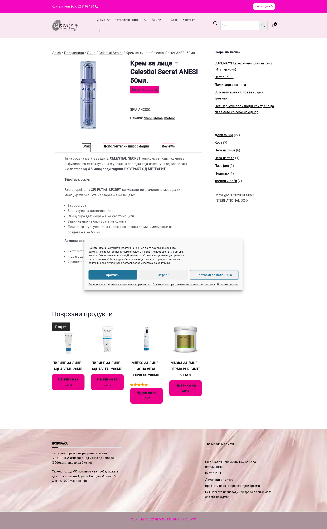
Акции (158, 20)
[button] (108, 20)
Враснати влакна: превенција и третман (239, 95)
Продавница (74, 53)
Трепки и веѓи (226, 181)
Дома (103, 20)
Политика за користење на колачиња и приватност (119, 284)
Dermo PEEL (224, 77)
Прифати (112, 275)
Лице (91, 53)
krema (158, 118)
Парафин (222, 166)
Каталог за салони (131, 20)
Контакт (188, 20)
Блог (173, 20)
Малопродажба (263, 6)
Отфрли (163, 275)
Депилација (224, 135)
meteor (169, 118)
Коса (218, 143)
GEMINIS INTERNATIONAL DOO (175, 519)
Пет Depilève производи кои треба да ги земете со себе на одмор (244, 109)
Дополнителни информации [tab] (126, 146)
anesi (148, 118)
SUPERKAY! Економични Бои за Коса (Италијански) (243, 66)
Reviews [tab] (168, 146)
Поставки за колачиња (214, 275)
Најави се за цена (144, 89)
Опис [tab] (86, 146)
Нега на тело (224, 158)
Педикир (222, 173)
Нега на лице (225, 150)
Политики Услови (227, 284)
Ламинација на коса (230, 85)
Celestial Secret (111, 53)
